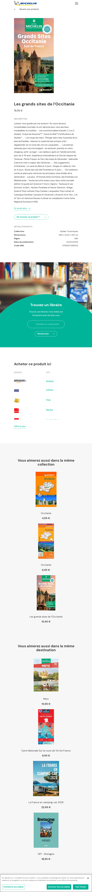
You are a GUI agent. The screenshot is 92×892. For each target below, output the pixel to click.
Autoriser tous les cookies (59, 887)
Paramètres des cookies (13, 887)
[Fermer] (88, 878)
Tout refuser (80, 887)
